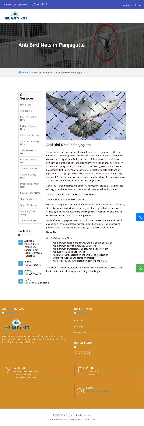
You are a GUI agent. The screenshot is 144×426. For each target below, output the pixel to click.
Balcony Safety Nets (30, 192)
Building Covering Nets (28, 127)
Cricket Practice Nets (30, 135)
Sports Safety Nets (29, 205)
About (79, 320)
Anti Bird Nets (27, 110)
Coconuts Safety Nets (28, 176)
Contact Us (90, 419)
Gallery (80, 326)
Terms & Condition (57, 419)
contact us (81, 332)
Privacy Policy (75, 419)
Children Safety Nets (30, 168)
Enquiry (127, 5)
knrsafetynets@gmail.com (98, 391)
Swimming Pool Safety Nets (27, 213)
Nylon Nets (25, 104)
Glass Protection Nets (28, 152)
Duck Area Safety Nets (28, 118)
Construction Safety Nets (29, 143)
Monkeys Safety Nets (28, 161)
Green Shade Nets (29, 220)
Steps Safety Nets (28, 199)
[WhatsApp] (87, 353)
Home (23, 72)
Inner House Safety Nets (29, 185)
